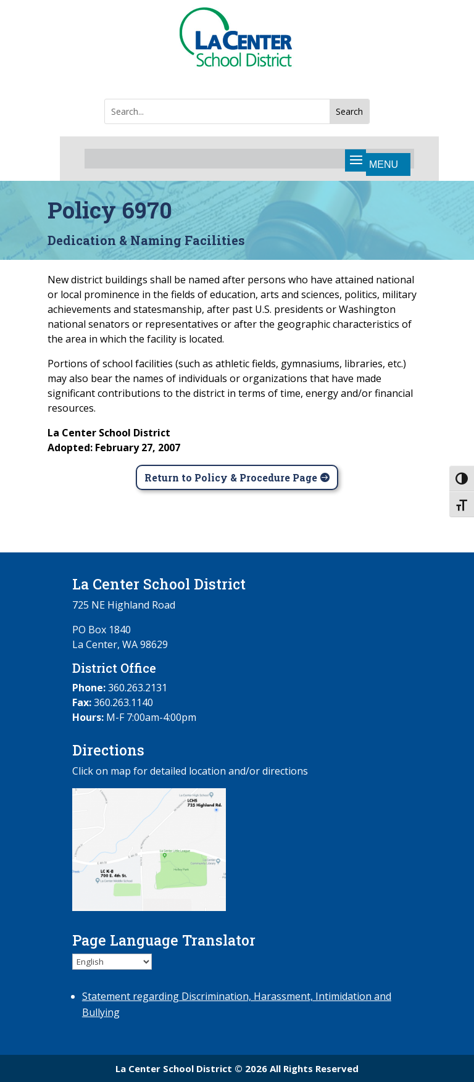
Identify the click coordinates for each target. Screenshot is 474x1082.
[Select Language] (112, 962)
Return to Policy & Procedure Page (230, 477)
